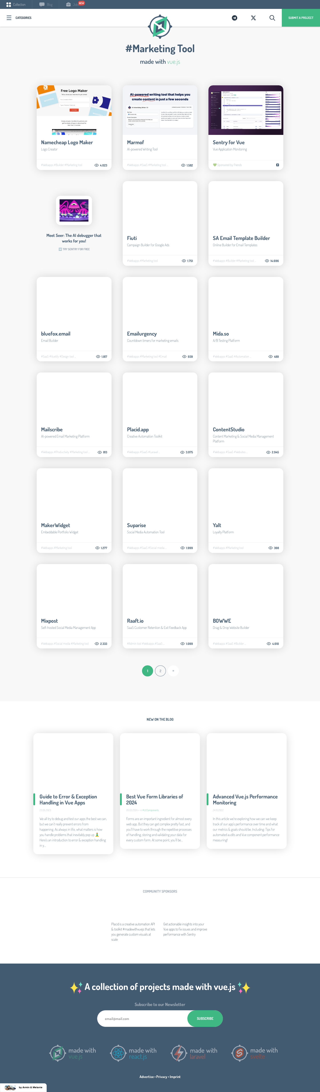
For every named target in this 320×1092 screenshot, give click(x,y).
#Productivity (61, 452)
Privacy (161, 1076)
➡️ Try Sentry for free (74, 249)
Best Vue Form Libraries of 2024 (154, 799)
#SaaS (144, 164)
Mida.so (221, 333)
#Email (162, 356)
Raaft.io (135, 621)
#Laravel (153, 452)
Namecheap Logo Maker (67, 142)
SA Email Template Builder (241, 238)
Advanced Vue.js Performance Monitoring (245, 799)
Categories (23, 18)
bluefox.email (55, 333)
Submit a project (300, 18)
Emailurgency (142, 333)
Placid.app (138, 429)
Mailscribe (52, 429)
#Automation (241, 356)
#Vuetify (54, 356)
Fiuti (132, 238)
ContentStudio (228, 429)
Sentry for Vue (229, 142)
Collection (16, 4)
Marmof (135, 142)
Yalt (217, 525)
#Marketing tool (73, 164)
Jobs (72, 4)
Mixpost (49, 621)
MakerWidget (55, 525)
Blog (45, 4)
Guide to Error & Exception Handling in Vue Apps (68, 799)
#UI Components (150, 810)
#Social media (156, 547)
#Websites (240, 452)
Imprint (175, 1076)
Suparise (136, 525)
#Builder (59, 164)
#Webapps (47, 164)
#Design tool (67, 356)
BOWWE (222, 621)
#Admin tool (134, 643)
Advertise (147, 1076)
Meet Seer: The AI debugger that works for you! (74, 238)
